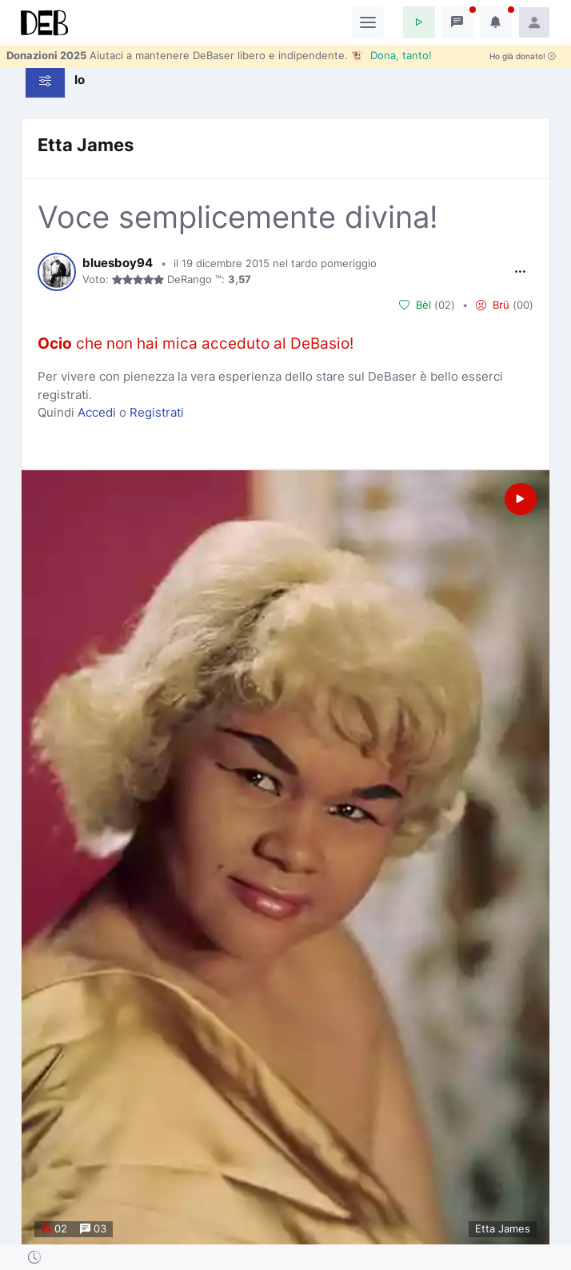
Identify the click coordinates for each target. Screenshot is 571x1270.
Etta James (86, 144)
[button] (419, 22)
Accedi (97, 412)
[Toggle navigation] (368, 22)
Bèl (415, 304)
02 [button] (444, 304)
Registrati (157, 412)
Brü (492, 304)
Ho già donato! (522, 56)
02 (54, 1228)
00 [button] (523, 304)
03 (93, 1228)
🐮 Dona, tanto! (391, 55)
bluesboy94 (117, 263)
